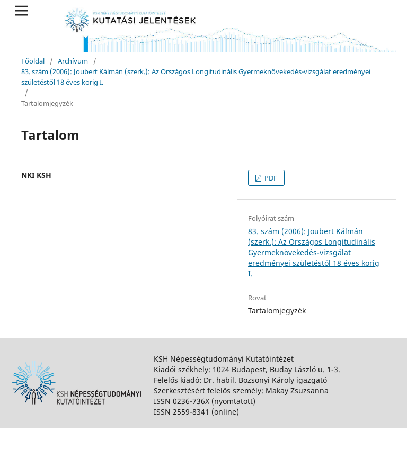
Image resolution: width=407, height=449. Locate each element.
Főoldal (33, 61)
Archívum (73, 61)
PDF (270, 178)
